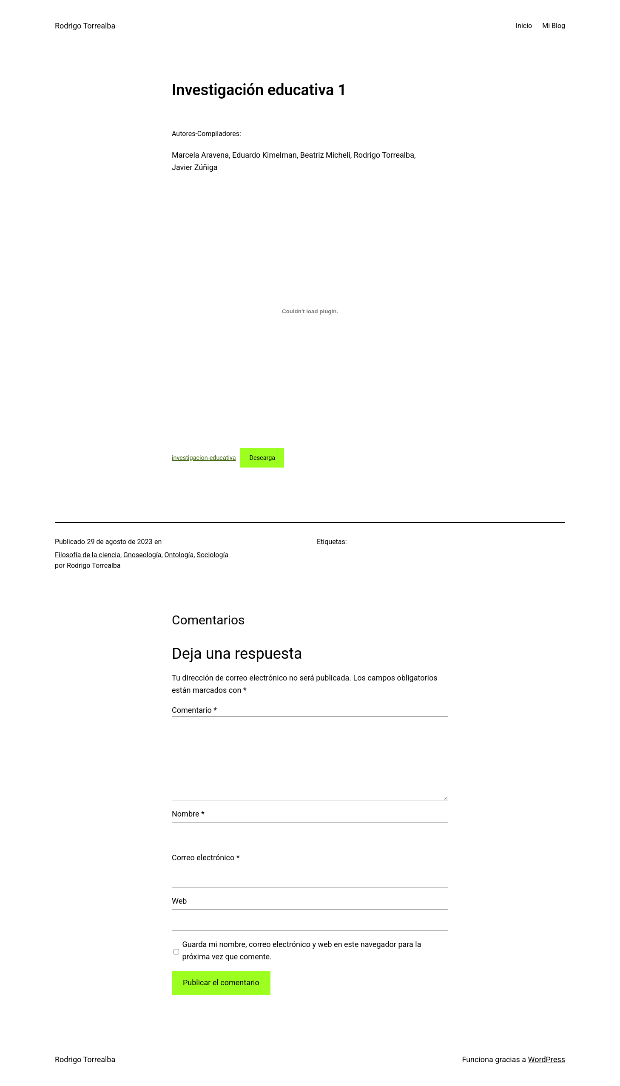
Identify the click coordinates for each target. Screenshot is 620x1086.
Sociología (212, 555)
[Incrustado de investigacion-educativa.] (310, 311)
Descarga (263, 458)
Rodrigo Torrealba (85, 25)
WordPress (546, 1059)
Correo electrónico (206, 857)
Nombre (188, 813)
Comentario (194, 710)
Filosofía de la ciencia (87, 555)
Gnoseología (142, 555)
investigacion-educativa (204, 458)
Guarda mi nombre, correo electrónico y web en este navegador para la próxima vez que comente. (301, 950)
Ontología (179, 555)
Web (179, 900)
